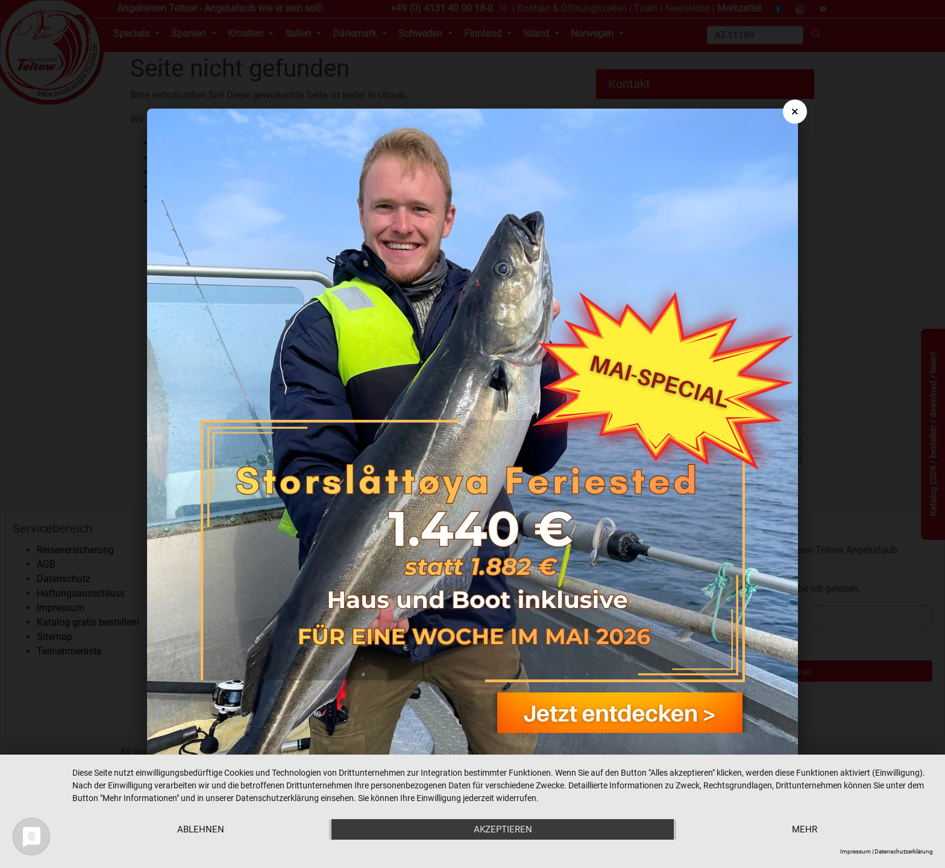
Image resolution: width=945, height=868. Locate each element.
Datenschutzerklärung (903, 851)
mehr (804, 829)
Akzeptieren (503, 829)
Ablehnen (200, 829)
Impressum (855, 851)
